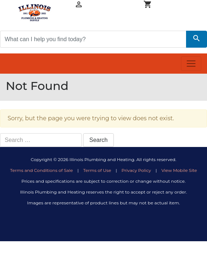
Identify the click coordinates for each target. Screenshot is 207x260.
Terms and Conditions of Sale (41, 170)
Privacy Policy (136, 170)
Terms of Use (97, 170)
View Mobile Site (179, 170)
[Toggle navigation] (191, 63)
